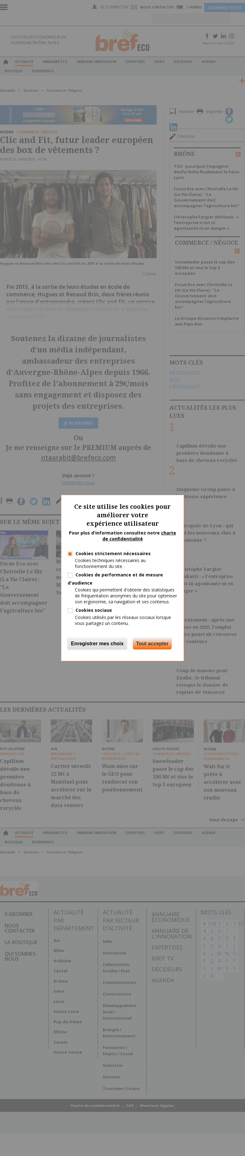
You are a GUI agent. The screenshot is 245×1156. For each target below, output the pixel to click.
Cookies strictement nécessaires (113, 553)
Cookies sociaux (94, 610)
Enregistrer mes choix (97, 643)
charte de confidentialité (139, 536)
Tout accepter (152, 643)
